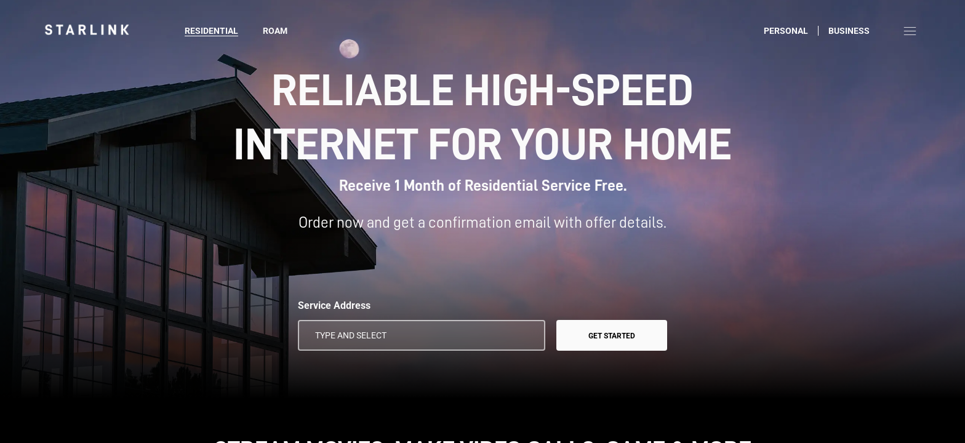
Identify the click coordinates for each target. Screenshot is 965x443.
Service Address (334, 305)
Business (849, 31)
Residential (211, 31)
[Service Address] (421, 335)
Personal (786, 31)
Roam (275, 31)
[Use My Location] (527, 335)
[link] (86, 29)
